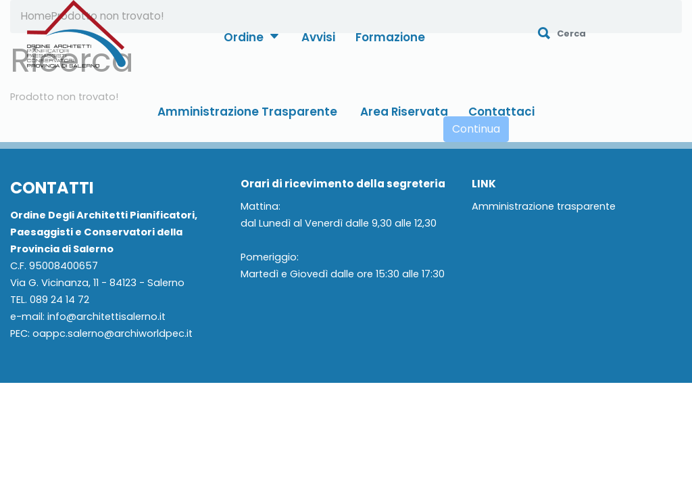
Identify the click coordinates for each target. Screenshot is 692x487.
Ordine (251, 37)
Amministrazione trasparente (544, 206)
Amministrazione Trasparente (247, 111)
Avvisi (318, 37)
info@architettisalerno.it (106, 316)
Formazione (390, 37)
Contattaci (501, 111)
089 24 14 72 (59, 300)
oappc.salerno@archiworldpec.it (112, 333)
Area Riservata (404, 111)
